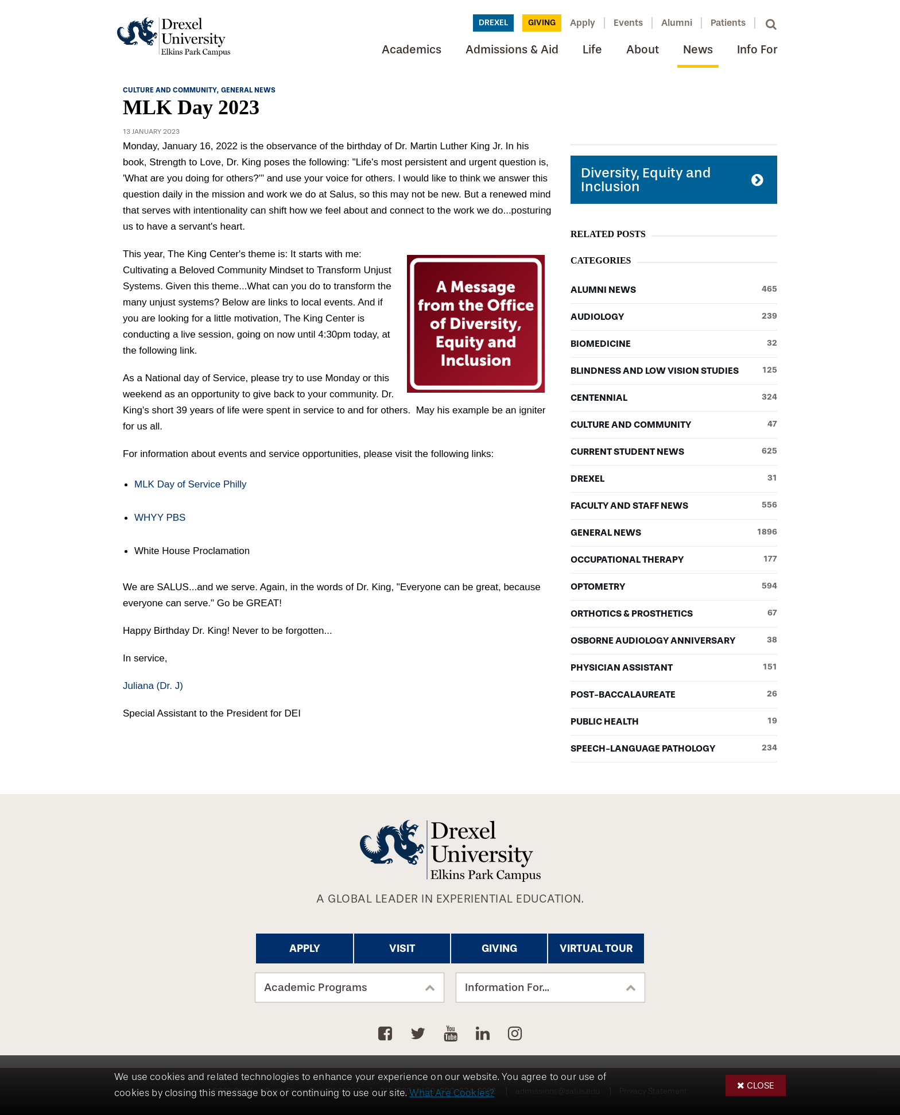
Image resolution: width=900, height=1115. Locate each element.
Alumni (676, 22)
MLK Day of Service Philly (190, 484)
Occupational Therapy (674, 559)
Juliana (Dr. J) (153, 685)
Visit (402, 948)
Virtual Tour (596, 948)
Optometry (674, 586)
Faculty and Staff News (674, 505)
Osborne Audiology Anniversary (674, 640)
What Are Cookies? (451, 1093)
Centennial (674, 397)
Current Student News (674, 451)
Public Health (674, 721)
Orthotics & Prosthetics (674, 613)
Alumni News (674, 290)
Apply (582, 22)
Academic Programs (315, 987)
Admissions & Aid (511, 49)
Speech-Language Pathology (674, 748)
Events (628, 22)
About (642, 49)
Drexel (493, 23)
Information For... (507, 987)
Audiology (674, 317)
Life (592, 49)
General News (674, 532)
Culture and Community (674, 424)
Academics (411, 49)
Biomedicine (674, 344)
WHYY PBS (159, 517)
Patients (728, 22)
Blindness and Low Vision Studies (674, 370)
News (698, 49)
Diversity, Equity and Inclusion (646, 180)
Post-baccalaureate (674, 694)
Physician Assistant (674, 667)
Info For (757, 49)
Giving (542, 23)
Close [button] (760, 1085)
